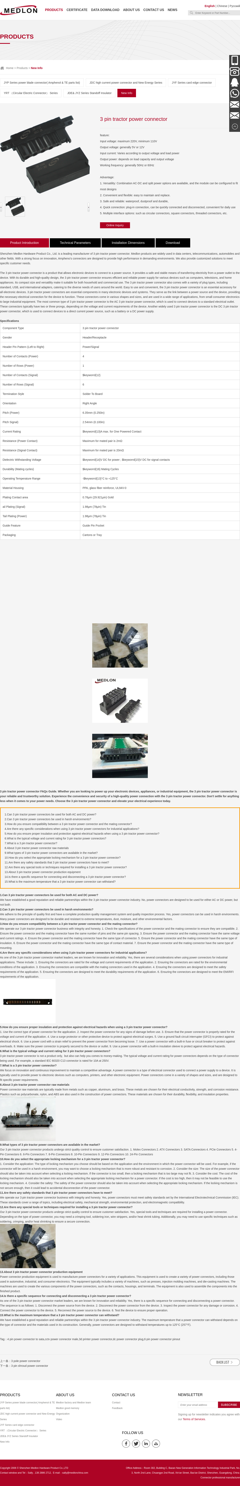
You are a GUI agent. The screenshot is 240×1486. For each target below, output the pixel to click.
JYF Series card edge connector (192, 82)
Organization (63, 1413)
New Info (126, 93)
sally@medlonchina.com (75, 1472)
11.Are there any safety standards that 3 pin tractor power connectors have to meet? (57, 862)
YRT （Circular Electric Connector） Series (31, 93)
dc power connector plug (128, 1339)
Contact (116, 1402)
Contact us (153, 10)
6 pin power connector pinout (162, 1339)
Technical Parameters (75, 242)
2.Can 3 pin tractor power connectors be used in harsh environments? (48, 819)
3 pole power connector (25, 1361)
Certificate (77, 10)
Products (54, 10)
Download (173, 242)
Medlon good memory (67, 1408)
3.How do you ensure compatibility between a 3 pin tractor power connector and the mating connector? (68, 824)
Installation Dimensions (128, 242)
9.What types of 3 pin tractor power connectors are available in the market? (51, 852)
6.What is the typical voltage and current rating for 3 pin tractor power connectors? (55, 838)
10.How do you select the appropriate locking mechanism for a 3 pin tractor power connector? (63, 857)
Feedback (117, 1408)
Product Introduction (24, 242)
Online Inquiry (115, 225)
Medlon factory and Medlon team (73, 1402)
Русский (235, 6)
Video (59, 1419)
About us (131, 10)
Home (9, 68)
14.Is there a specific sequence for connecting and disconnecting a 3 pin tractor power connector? (65, 876)
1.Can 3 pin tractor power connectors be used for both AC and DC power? (50, 814)
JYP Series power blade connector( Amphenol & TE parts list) (42, 82)
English (210, 6)
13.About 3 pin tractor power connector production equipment (43, 872)
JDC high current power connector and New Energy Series (126, 82)
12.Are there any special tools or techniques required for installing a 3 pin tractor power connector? (66, 867)
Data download (105, 10)
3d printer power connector (95, 1339)
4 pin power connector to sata (25, 1339)
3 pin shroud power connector (29, 1365)
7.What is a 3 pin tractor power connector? (31, 843)
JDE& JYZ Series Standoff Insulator (89, 93)
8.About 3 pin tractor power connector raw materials (37, 848)
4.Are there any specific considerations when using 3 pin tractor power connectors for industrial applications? (72, 828)
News (172, 10)
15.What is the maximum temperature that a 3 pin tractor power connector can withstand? (60, 881)
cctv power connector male (61, 1339)
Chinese (222, 6)
